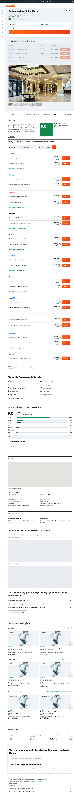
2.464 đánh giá (21, 19)
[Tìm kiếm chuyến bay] (3, 10)
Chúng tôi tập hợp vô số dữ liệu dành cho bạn (40, 789)
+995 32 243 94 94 (14, 17)
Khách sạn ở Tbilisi (54, 768)
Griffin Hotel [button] (11, 711)
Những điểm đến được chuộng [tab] (33, 758)
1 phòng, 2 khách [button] (14, 28)
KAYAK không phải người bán (40, 786)
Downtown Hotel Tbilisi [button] (46, 679)
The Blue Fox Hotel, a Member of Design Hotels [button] (52, 648)
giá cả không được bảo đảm (35, 781)
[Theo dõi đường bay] (3, 24)
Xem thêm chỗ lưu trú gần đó (64, 628)
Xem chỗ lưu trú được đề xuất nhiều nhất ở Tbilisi (59, 691)
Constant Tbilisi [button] (12, 679)
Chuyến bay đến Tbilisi (16, 768)
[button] (72, 1)
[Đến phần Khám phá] (3, 21)
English (49, 1)
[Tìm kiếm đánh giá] (41, 437)
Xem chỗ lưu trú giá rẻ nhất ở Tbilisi (63, 659)
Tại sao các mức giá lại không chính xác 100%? (40, 791)
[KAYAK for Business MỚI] (3, 27)
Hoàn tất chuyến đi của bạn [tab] (17, 758)
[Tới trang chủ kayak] (10, 6)
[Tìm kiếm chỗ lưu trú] (3, 13)
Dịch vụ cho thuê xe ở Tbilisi (36, 768)
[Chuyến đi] (3, 32)
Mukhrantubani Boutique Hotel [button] (16, 648)
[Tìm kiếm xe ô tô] (3, 16)
